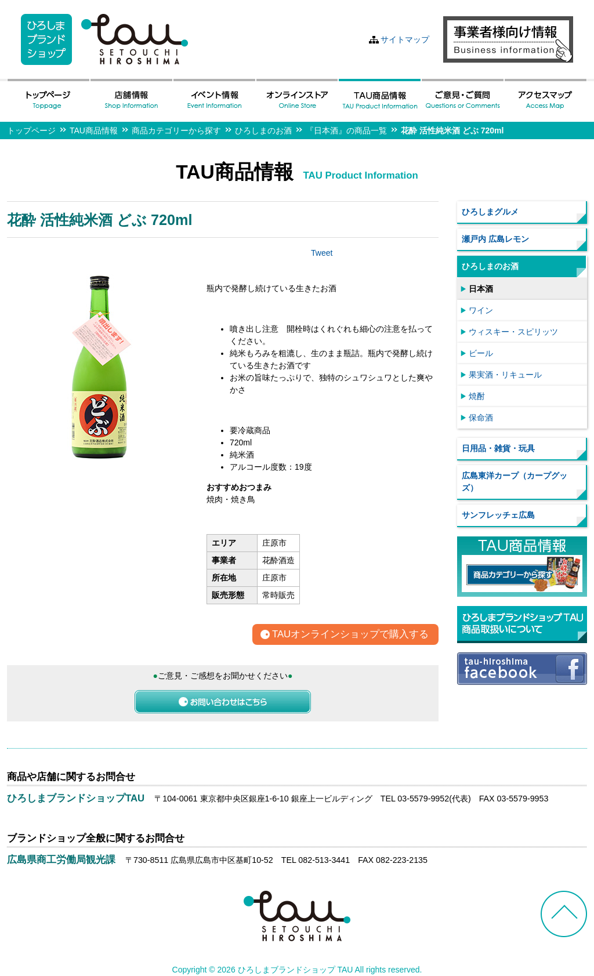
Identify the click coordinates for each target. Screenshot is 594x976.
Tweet (321, 252)
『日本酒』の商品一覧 (346, 130)
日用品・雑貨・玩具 (498, 448)
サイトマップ (405, 39)
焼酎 (477, 396)
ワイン (481, 310)
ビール (481, 353)
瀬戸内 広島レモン (495, 239)
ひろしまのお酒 (263, 130)
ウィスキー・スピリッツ (513, 331)
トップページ (31, 130)
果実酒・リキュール (505, 374)
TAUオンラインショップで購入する (350, 634)
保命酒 (481, 417)
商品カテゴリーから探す (176, 130)
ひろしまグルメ (490, 211)
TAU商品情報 (94, 130)
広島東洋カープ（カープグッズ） (514, 481)
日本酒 (481, 288)
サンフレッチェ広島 (498, 515)
